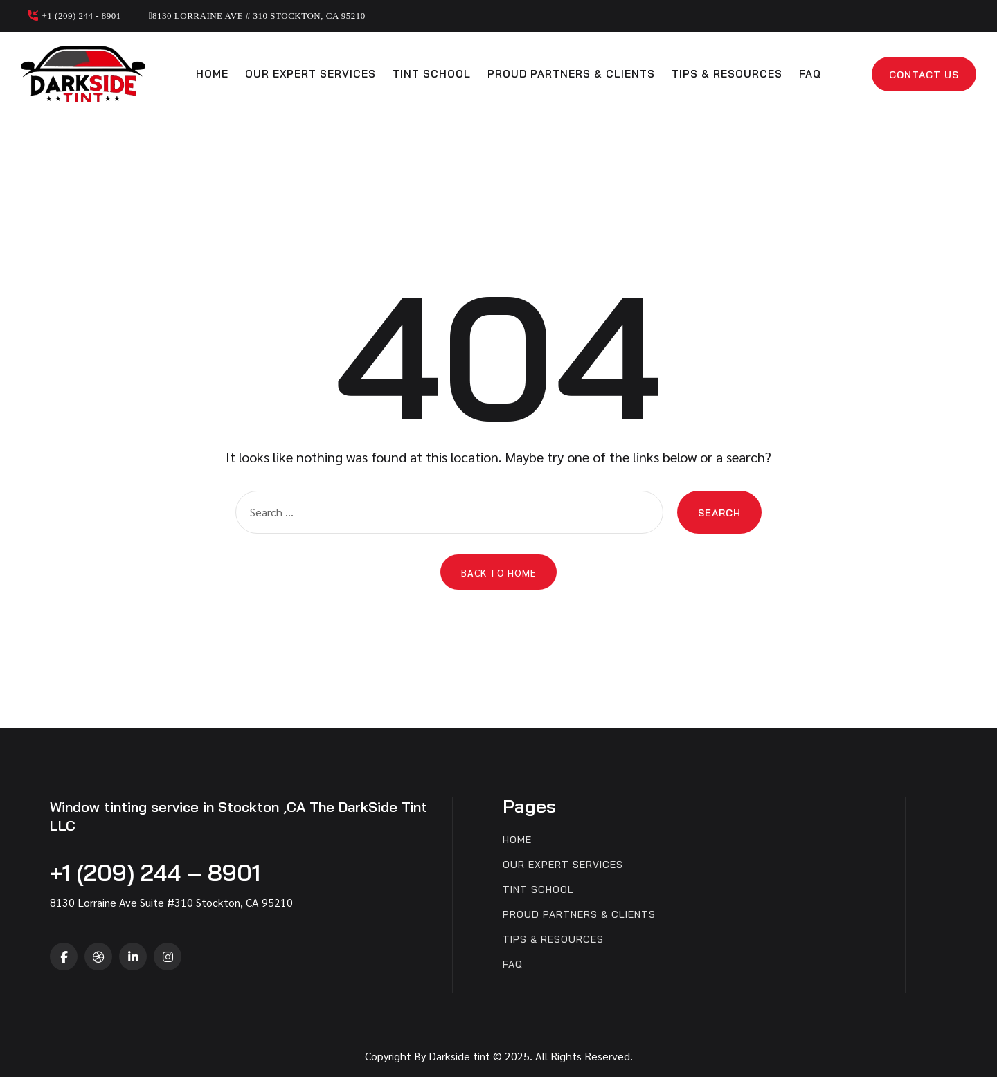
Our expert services (310, 73)
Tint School (432, 73)
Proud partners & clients (571, 73)
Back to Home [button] (498, 572)
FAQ (810, 73)
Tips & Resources (727, 73)
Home (212, 73)
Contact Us (924, 75)
